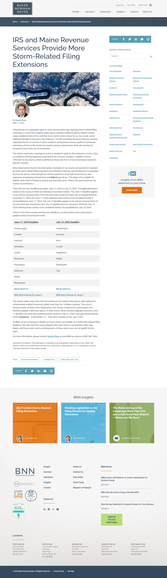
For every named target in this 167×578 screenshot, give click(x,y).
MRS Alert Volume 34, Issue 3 (28, 296)
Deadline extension (29, 361)
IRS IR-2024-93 (63, 290)
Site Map (70, 572)
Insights (120, 12)
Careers (134, 12)
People (75, 12)
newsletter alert (36, 131)
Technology (113, 159)
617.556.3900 (47, 558)
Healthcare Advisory (140, 112)
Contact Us (120, 6)
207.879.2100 (18, 555)
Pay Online (131, 6)
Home (15, 23)
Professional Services (117, 146)
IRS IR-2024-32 (21, 290)
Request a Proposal (82, 489)
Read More (105, 486)
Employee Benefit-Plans (118, 96)
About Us (147, 12)
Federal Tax (49, 361)
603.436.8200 (136, 555)
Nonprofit (136, 136)
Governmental (138, 106)
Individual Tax (114, 119)
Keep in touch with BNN (111, 521)
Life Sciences (138, 129)
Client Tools (143, 6)
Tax (134, 152)
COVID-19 (113, 89)
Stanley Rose (20, 121)
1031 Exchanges (115, 73)
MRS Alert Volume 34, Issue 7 (70, 296)
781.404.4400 (77, 555)
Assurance (137, 73)
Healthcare (113, 112)
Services (89, 12)
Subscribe (132, 191)
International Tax (115, 129)
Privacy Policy (58, 572)
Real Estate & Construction (143, 146)
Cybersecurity (138, 89)
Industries (105, 12)
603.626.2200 (106, 555)
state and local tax (69, 361)
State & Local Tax (115, 152)
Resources (25, 23)
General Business (115, 106)
